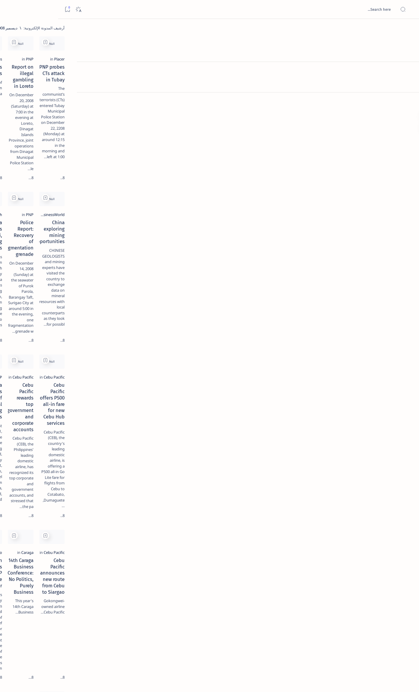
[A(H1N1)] (77, 289)
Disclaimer (74, 351)
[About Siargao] (35, 289)
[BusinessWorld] (368, 208)
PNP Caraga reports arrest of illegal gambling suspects (158, 339)
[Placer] (376, 93)
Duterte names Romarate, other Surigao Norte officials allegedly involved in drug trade (53, 172)
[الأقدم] (121, 651)
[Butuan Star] (371, 570)
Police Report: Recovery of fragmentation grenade (260, 219)
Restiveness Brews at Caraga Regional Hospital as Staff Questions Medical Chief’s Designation (340, 584)
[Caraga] (282, 449)
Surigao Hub (355, 680)
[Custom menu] (408, 102)
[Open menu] (408, 9)
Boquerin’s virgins (176, 101)
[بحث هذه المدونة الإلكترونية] (304, 9)
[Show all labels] (83, 332)
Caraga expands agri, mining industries (153, 216)
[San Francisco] (184, 449)
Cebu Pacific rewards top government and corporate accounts (248, 339)
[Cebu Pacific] (371, 328)
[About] (408, 71)
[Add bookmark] (300, 42)
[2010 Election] (35, 275)
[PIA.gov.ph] (186, 208)
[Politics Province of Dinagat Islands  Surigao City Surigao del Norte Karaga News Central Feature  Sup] (77, 275)
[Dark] (20, 9)
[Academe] (35, 304)
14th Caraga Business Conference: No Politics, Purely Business (248, 460)
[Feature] (62, 91)
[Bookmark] (9, 9)
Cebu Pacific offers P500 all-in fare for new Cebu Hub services (340, 339)
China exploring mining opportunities (340, 216)
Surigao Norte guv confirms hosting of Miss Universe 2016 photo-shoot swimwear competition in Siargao (56, 207)
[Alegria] (59, 158)
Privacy (53, 351)
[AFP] (35, 318)
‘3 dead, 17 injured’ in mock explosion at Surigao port (59, 239)
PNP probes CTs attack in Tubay (347, 101)
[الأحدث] (374, 651)
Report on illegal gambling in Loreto (249, 101)
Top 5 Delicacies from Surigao (56, 99)
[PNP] (285, 93)
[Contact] (408, 83)
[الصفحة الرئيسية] (408, 29)
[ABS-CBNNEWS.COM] (77, 304)
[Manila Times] (184, 93)
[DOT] (59, 190)
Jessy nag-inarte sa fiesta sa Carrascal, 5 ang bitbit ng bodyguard (58, 140)
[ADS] (77, 318)
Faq (38, 351)
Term (93, 351)
